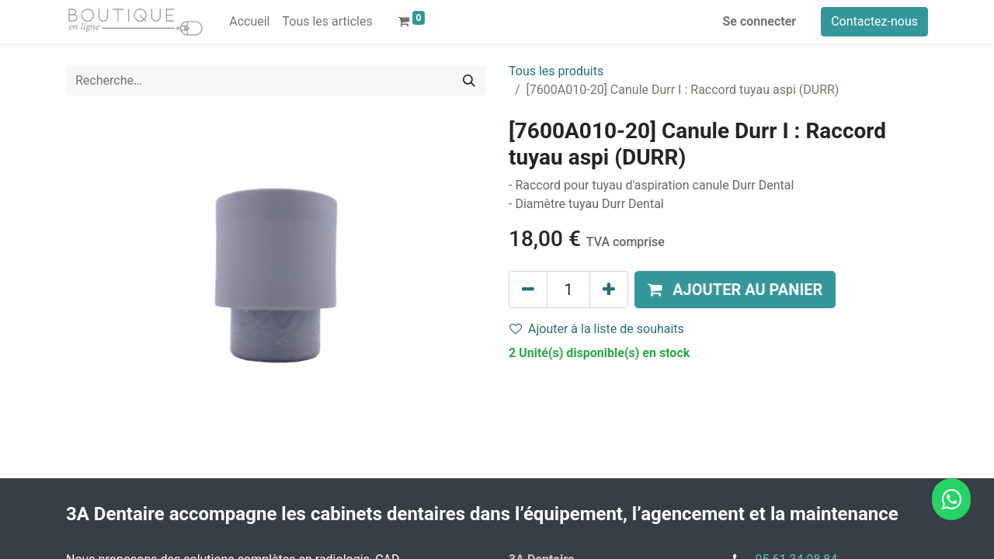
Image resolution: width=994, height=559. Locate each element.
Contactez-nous (874, 21)
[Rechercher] (469, 80)
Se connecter (760, 21)
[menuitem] (249, 21)
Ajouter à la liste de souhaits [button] (596, 328)
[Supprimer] (528, 289)
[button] (735, 289)
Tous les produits (556, 71)
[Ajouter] (608, 289)
